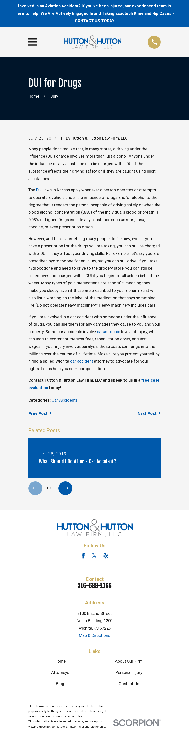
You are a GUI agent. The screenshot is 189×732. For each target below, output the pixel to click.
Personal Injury (128, 673)
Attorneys (60, 673)
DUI (39, 190)
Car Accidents (65, 400)
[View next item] (67, 488)
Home (60, 662)
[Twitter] (94, 556)
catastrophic (108, 331)
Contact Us (129, 684)
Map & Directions (94, 636)
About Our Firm (129, 662)
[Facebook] (83, 556)
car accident (81, 361)
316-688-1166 (95, 587)
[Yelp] (106, 556)
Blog (60, 684)
